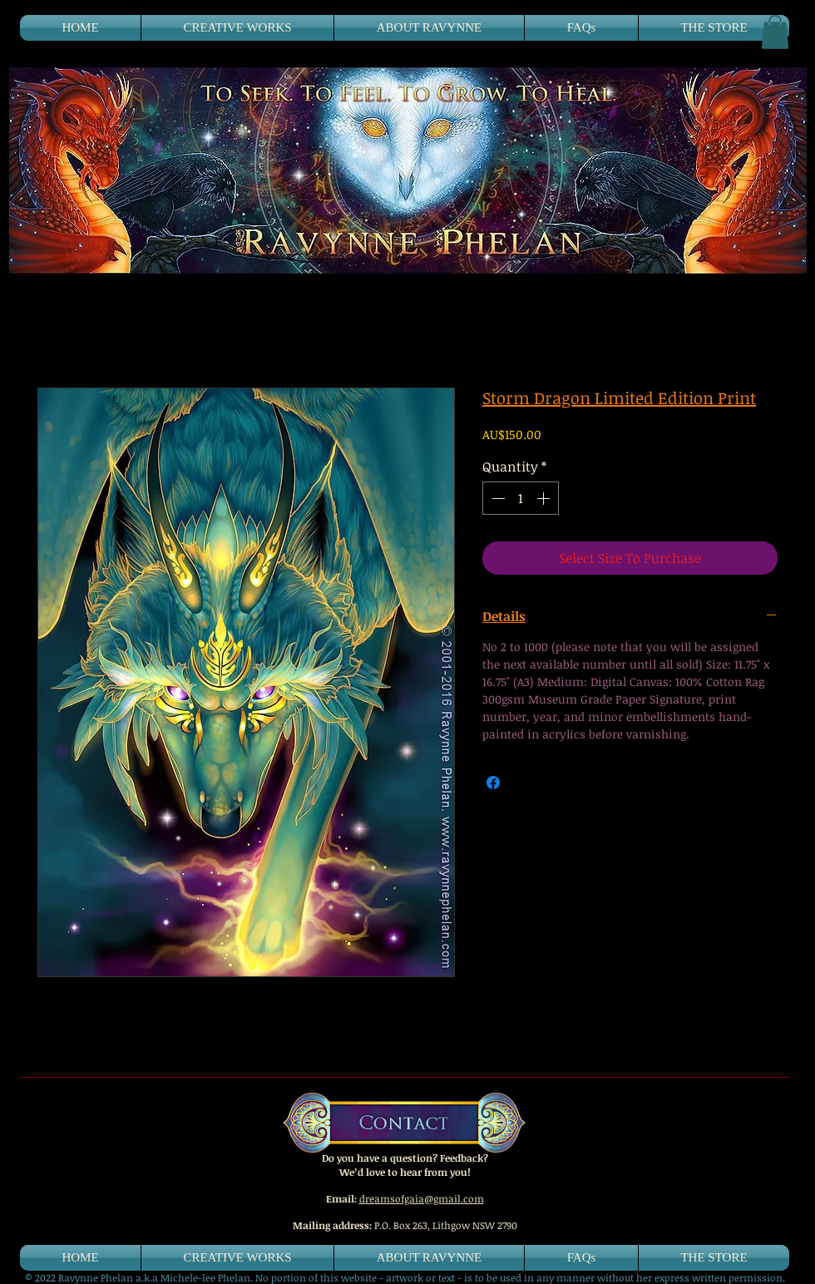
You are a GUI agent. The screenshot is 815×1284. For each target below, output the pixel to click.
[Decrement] (496, 498)
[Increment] (544, 498)
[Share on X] (525, 783)
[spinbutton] (520, 498)
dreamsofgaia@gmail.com (421, 1198)
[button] (775, 32)
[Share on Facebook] (493, 783)
